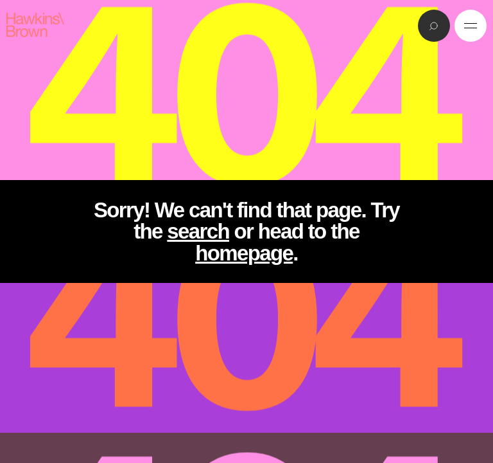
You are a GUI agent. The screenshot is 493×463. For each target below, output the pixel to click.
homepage (244, 253)
